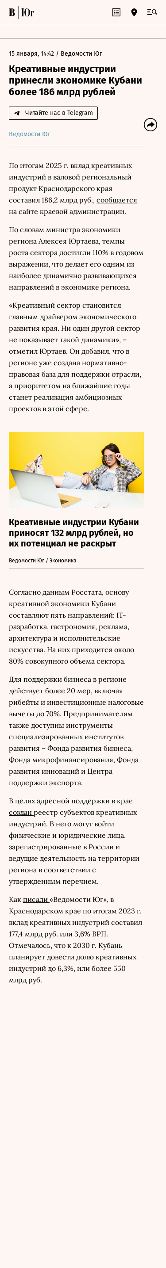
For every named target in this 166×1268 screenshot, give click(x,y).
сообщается (117, 199)
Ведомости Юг (81, 53)
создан (21, 812)
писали (36, 899)
